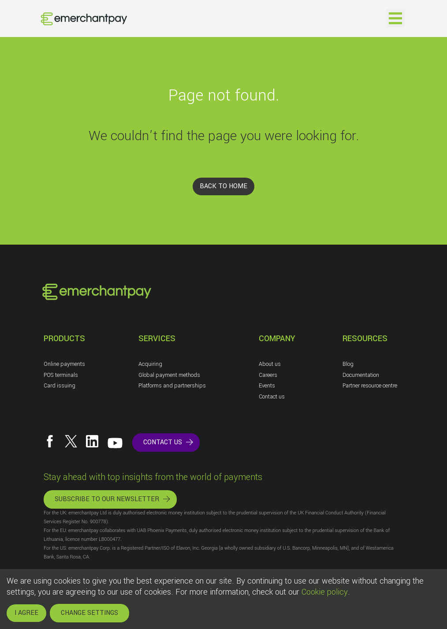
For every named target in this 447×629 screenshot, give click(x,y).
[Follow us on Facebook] (50, 441)
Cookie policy (325, 592)
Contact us (272, 397)
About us (270, 364)
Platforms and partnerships (172, 386)
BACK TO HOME (223, 186)
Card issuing (59, 386)
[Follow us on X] (71, 441)
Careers (268, 375)
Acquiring (150, 364)
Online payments (64, 364)
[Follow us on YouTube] (115, 443)
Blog (348, 364)
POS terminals (61, 375)
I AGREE (26, 613)
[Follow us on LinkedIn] (92, 441)
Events (267, 386)
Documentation (361, 375)
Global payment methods (169, 375)
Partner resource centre (370, 386)
